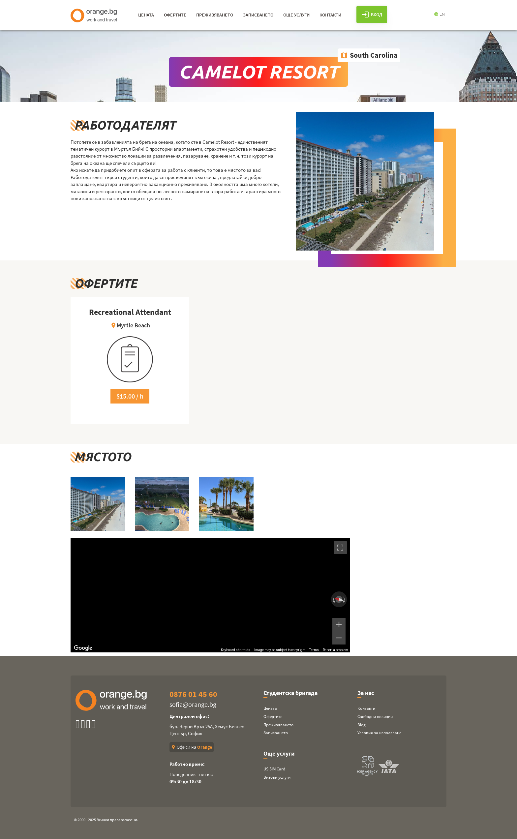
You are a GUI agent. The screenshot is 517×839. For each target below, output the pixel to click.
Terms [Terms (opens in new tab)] (314, 650)
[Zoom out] (339, 637)
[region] (210, 595)
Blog (361, 725)
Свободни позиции (375, 716)
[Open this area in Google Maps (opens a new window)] (83, 648)
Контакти (366, 708)
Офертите (272, 716)
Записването (275, 732)
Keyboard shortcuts (235, 650)
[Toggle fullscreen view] (340, 547)
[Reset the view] (339, 599)
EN (439, 14)
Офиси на (191, 747)
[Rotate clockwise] (344, 599)
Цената (270, 708)
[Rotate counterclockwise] (333, 599)
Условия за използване (379, 732)
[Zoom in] (339, 624)
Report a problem (335, 650)
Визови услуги (276, 777)
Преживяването (278, 725)
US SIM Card (274, 769)
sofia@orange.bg (192, 704)
